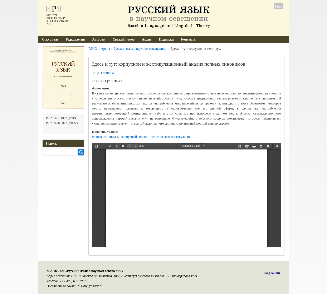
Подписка (166, 39)
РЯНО (92, 48)
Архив (147, 39)
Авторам (98, 39)
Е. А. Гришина (103, 73)
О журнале (50, 39)
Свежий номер (124, 39)
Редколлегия (75, 39)
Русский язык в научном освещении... (140, 48)
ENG (278, 6)
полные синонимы (105, 137)
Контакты (188, 39)
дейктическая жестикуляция (170, 137)
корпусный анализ (134, 137)
